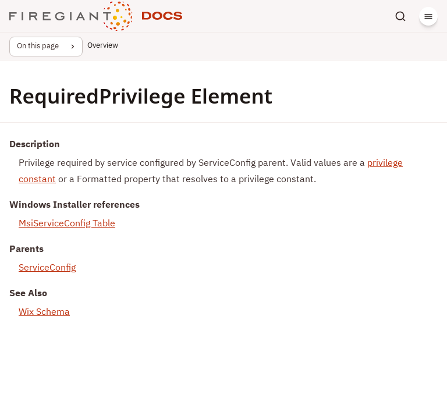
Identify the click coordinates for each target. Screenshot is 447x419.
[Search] (400, 16)
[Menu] (428, 16)
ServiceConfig (47, 268)
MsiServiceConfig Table (67, 224)
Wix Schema (44, 312)
